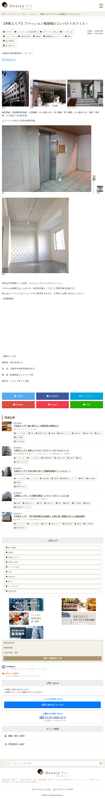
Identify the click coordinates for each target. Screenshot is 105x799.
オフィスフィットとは (41, 789)
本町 (68, 36)
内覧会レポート (63, 433)
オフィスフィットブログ (63, 789)
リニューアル (9, 36)
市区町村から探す (15, 744)
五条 (31, 433)
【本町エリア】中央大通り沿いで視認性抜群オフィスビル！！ (42, 471)
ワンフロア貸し (20, 433)
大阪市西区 (44, 478)
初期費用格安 (47, 458)
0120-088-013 (55, 718)
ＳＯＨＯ (7, 32)
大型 (39, 503)
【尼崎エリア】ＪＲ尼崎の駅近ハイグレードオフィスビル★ (41, 496)
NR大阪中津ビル (20, 528)
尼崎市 (66, 503)
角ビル (98, 433)
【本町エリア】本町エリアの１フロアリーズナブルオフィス (41, 450)
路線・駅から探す (15, 736)
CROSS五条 (19, 441)
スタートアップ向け (48, 32)
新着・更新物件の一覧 (53, 658)
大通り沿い (76, 433)
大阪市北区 (67, 524)
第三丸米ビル (9, 46)
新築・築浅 (88, 433)
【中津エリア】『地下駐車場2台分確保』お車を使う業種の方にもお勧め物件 (49, 516)
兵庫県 (17, 503)
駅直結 (87, 503)
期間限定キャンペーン (52, 36)
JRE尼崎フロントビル (22, 507)
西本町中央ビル (20, 486)
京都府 (52, 433)
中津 (44, 524)
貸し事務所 (8, 41)
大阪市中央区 (24, 36)
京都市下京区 (41, 433)
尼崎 (58, 503)
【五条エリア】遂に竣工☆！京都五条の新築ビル (36, 426)
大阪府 (37, 36)
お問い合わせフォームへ (52, 705)
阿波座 (17, 482)
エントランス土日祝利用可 (26, 32)
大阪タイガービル (20, 462)
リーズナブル (66, 32)
